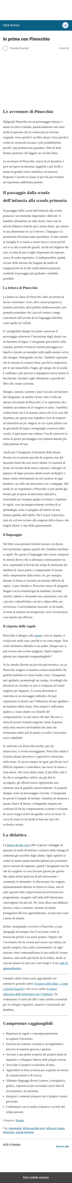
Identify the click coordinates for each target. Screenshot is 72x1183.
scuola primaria (25, 1132)
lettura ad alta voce (18, 845)
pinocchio (8, 1132)
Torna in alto (62, 1146)
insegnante (15, 1128)
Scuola (19, 1120)
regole (38, 635)
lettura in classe (55, 1128)
